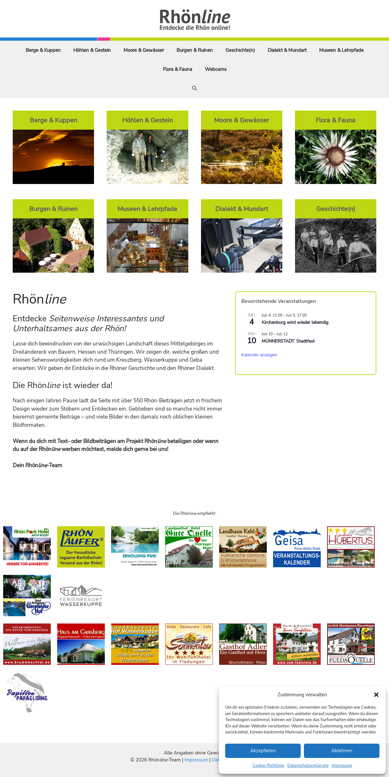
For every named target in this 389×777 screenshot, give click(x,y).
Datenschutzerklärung (308, 765)
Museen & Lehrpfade (341, 50)
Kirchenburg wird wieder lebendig (295, 322)
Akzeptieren (263, 750)
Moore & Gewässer (144, 50)
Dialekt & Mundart (287, 50)
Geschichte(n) (240, 50)
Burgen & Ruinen (195, 50)
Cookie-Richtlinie (268, 765)
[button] (376, 695)
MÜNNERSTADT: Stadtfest (288, 341)
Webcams (215, 69)
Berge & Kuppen (43, 50)
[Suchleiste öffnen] (194, 88)
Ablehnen (341, 750)
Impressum (342, 765)
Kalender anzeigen (259, 355)
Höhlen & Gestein (92, 50)
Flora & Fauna (177, 69)
